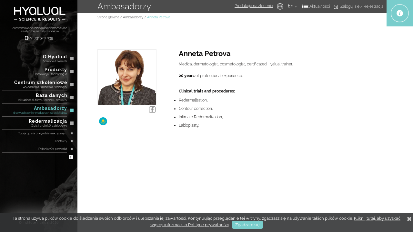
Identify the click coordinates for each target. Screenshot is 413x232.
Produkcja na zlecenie (254, 6)
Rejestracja (373, 6)
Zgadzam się (247, 224)
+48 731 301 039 (40, 38)
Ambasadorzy (133, 17)
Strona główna (108, 17)
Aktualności (319, 6)
